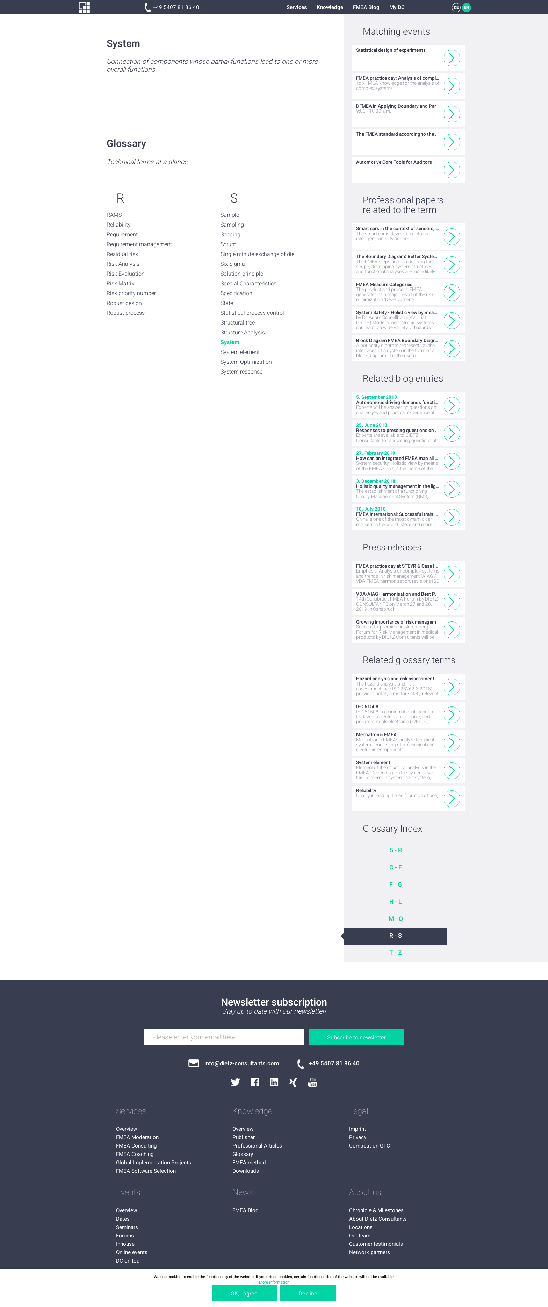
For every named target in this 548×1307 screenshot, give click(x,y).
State (227, 303)
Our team (359, 1235)
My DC (397, 7)
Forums (125, 1235)
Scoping (230, 235)
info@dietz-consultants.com (241, 1063)
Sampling (232, 225)
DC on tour (128, 1261)
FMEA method (249, 1162)
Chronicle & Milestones (376, 1210)
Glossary (242, 1154)
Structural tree (238, 323)
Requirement (122, 235)
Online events (131, 1252)
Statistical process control (252, 313)
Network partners (369, 1252)
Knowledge (330, 7)
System (230, 342)
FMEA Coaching (135, 1154)
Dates (123, 1219)
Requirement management (139, 244)
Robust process (126, 313)
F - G (395, 884)
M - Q (396, 919)
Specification (236, 293)
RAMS (114, 215)
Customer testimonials (376, 1244)
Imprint (357, 1129)
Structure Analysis (243, 332)
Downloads (245, 1171)
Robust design (124, 303)
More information (274, 1282)
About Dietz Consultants (378, 1219)
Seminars (127, 1227)
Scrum (228, 244)
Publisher (243, 1137)
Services (297, 7)
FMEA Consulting (136, 1146)
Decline (307, 1294)
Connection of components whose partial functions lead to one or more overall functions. (212, 66)
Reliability (119, 225)
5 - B (396, 850)
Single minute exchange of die (257, 254)
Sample (230, 215)
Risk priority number (131, 293)
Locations (361, 1227)
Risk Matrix (120, 283)
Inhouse (125, 1244)
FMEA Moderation (137, 1137)
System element (240, 352)
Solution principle (242, 274)
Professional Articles (257, 1146)
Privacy (357, 1137)
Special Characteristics (248, 283)
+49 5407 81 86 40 (176, 7)
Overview (126, 1129)
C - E (395, 867)
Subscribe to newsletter (356, 1037)
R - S (395, 935)
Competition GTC (369, 1146)
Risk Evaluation (126, 274)
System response (241, 372)
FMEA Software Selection (146, 1171)
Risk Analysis (123, 264)
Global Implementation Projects (153, 1162)
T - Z (395, 953)
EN (466, 7)
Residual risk (122, 254)
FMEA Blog (366, 7)
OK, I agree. (245, 1294)
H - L (395, 901)
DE (456, 7)
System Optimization (246, 362)
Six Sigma (233, 264)
